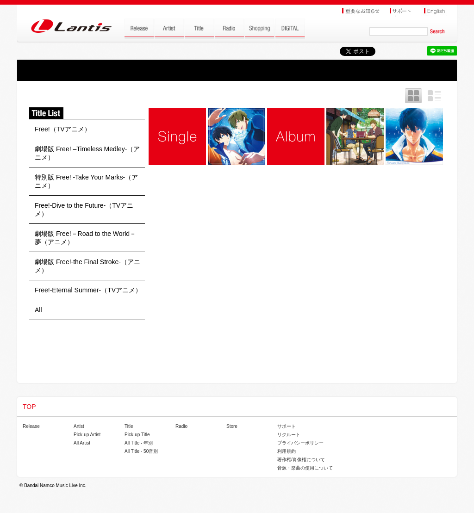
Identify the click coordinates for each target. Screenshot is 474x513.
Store (231, 426)
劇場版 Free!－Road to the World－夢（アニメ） (85, 238)
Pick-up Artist (87, 434)
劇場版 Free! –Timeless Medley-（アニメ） (87, 153)
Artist (79, 426)
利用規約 (286, 451)
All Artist (82, 442)
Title (129, 426)
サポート (286, 426)
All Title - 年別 (139, 442)
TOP (29, 406)
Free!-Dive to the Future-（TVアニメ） (84, 209)
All (38, 310)
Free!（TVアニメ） (63, 129)
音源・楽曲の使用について (305, 467)
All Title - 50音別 (141, 451)
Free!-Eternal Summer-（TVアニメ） (88, 290)
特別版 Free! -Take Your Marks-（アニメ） (86, 181)
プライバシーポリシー (300, 442)
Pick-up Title (137, 434)
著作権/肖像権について (301, 459)
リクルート (288, 434)
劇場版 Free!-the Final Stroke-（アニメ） (87, 266)
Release (31, 426)
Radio (181, 426)
